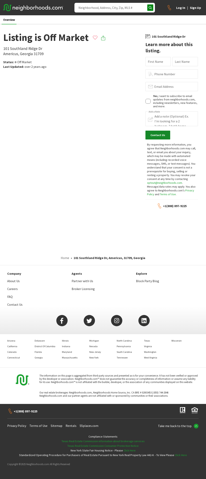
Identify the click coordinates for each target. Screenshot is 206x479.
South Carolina (124, 351)
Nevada (93, 346)
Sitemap (56, 426)
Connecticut (13, 357)
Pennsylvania (124, 346)
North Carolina (124, 340)
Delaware (40, 340)
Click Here (130, 450)
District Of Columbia (45, 346)
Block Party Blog (147, 281)
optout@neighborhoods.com (164, 183)
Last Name (182, 61)
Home (65, 258)
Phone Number (164, 74)
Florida (38, 351)
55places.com (89, 426)
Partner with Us (82, 281)
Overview (9, 20)
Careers (12, 289)
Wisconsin (176, 340)
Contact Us (15, 304)
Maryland (67, 351)
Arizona (11, 340)
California (12, 346)
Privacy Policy (16, 426)
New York (94, 357)
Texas (147, 340)
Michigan (94, 340)
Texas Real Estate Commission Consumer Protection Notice (103, 446)
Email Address (164, 86)
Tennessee (122, 357)
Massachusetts (69, 357)
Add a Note (154, 111)
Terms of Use (168, 194)
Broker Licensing (83, 289)
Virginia (148, 346)
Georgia (39, 357)
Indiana (66, 346)
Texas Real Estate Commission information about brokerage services (103, 441)
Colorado (11, 351)
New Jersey (95, 351)
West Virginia (150, 357)
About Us (13, 281)
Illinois (65, 340)
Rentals (71, 426)
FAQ (10, 297)
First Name (155, 61)
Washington (150, 351)
